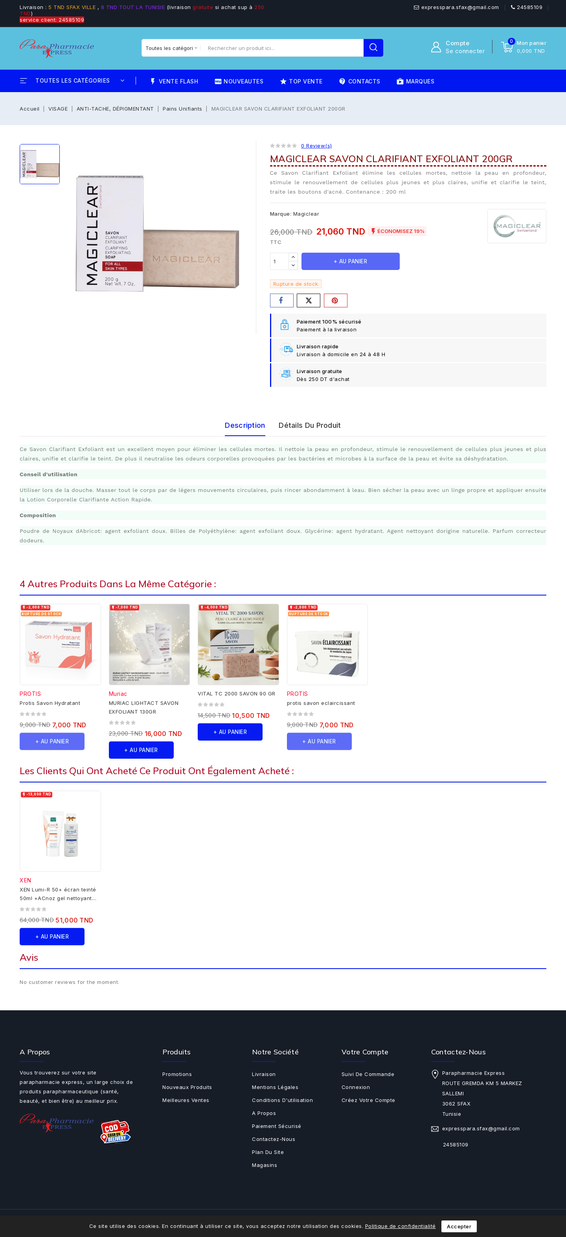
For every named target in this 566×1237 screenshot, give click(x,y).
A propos (264, 1113)
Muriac (118, 693)
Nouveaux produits (187, 1087)
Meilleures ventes (185, 1100)
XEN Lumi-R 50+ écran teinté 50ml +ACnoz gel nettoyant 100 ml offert (58, 898)
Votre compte (365, 1051)
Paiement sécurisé (276, 1126)
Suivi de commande (368, 1074)
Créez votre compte (368, 1100)
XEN (25, 880)
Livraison (264, 1074)
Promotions (177, 1074)
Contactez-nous (273, 1139)
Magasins (264, 1165)
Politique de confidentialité (400, 1226)
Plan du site (268, 1152)
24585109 (529, 7)
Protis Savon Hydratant (50, 703)
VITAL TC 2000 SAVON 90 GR (237, 693)
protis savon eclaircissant (321, 703)
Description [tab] (245, 425)
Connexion (356, 1087)
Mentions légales (275, 1087)
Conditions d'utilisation (282, 1100)
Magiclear (306, 214)
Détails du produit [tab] (310, 425)
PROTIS (30, 693)
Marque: (281, 214)
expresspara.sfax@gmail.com (460, 7)
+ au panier (351, 261)
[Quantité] (279, 261)
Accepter (459, 1226)
